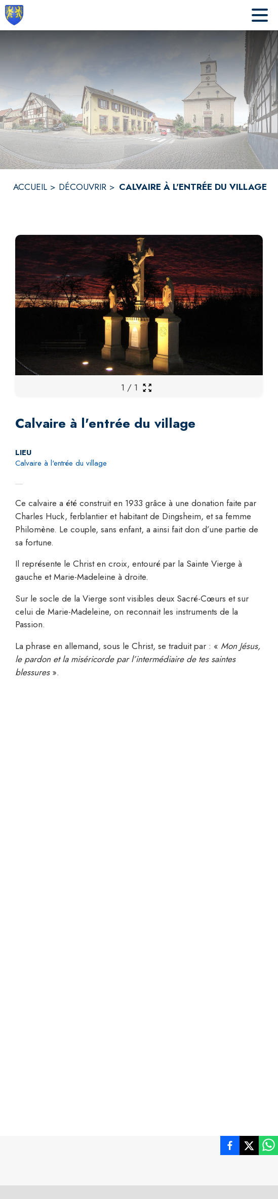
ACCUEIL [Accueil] (30, 187)
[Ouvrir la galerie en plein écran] (147, 387)
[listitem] (230, 1147)
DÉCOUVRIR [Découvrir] (82, 187)
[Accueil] (14, 15)
